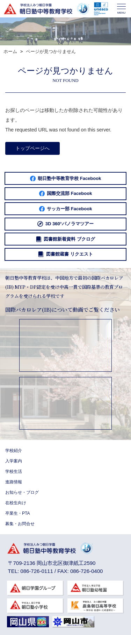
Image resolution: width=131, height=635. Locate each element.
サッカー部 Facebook (65, 209)
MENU (121, 9)
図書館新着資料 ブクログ (65, 239)
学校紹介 (13, 450)
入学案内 (13, 461)
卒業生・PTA (17, 513)
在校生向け (15, 502)
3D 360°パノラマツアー (65, 224)
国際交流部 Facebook (65, 193)
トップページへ (32, 148)
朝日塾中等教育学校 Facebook (65, 178)
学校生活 (13, 471)
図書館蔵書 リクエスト (65, 254)
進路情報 (13, 481)
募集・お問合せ (20, 523)
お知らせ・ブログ (22, 492)
